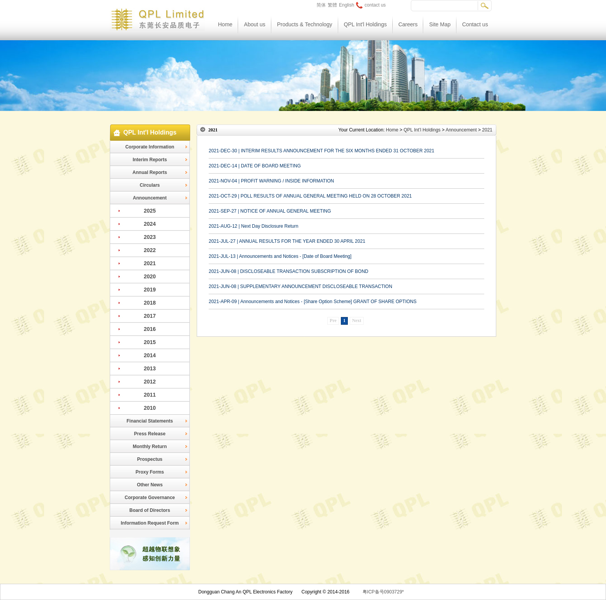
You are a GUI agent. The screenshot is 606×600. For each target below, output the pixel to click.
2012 (150, 381)
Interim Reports (150, 159)
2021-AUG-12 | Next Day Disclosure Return (253, 226)
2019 (150, 289)
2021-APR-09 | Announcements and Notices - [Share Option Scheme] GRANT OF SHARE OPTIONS (313, 301)
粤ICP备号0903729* (383, 592)
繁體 (332, 5)
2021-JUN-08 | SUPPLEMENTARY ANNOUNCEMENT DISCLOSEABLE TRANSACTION (300, 286)
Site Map (439, 24)
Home (225, 24)
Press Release (149, 433)
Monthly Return (150, 446)
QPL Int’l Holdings (422, 130)
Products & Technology (304, 24)
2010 (150, 408)
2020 (150, 276)
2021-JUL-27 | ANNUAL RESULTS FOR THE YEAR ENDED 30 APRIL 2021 (287, 241)
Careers (408, 24)
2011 (150, 395)
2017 (150, 316)
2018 (150, 303)
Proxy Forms (150, 472)
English (346, 5)
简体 (321, 5)
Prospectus (149, 459)
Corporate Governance (149, 497)
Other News (150, 485)
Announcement (150, 198)
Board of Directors (149, 510)
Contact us (475, 24)
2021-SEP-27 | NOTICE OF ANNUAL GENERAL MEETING (270, 211)
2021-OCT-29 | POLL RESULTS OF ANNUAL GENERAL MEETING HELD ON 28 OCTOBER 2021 (310, 196)
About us (254, 24)
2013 (150, 368)
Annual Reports (150, 172)
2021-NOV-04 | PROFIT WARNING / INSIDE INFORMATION (271, 181)
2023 (150, 237)
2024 (150, 224)
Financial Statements (149, 421)
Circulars (150, 185)
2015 (150, 342)
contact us (371, 5)
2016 (150, 329)
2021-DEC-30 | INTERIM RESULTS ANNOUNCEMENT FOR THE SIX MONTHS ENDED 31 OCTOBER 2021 (321, 150)
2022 (150, 250)
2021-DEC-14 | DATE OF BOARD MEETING (255, 166)
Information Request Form (150, 523)
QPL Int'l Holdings (365, 24)
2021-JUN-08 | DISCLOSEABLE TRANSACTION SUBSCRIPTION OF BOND (288, 271)
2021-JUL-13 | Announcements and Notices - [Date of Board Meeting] (280, 256)
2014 (150, 355)
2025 (150, 211)
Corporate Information (149, 147)
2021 (150, 263)
